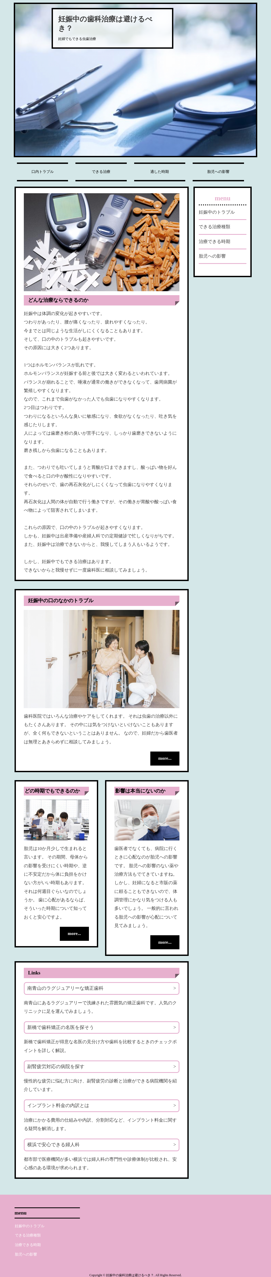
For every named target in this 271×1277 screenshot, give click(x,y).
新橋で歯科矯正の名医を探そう (60, 1026)
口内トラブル (42, 172)
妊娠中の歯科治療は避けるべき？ (105, 23)
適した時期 (159, 172)
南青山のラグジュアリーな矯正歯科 (65, 987)
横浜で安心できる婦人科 (53, 1144)
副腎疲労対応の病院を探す (55, 1066)
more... (163, 758)
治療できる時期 (214, 241)
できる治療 (101, 172)
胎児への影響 (218, 172)
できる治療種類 (214, 226)
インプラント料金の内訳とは (58, 1105)
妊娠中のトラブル (217, 212)
